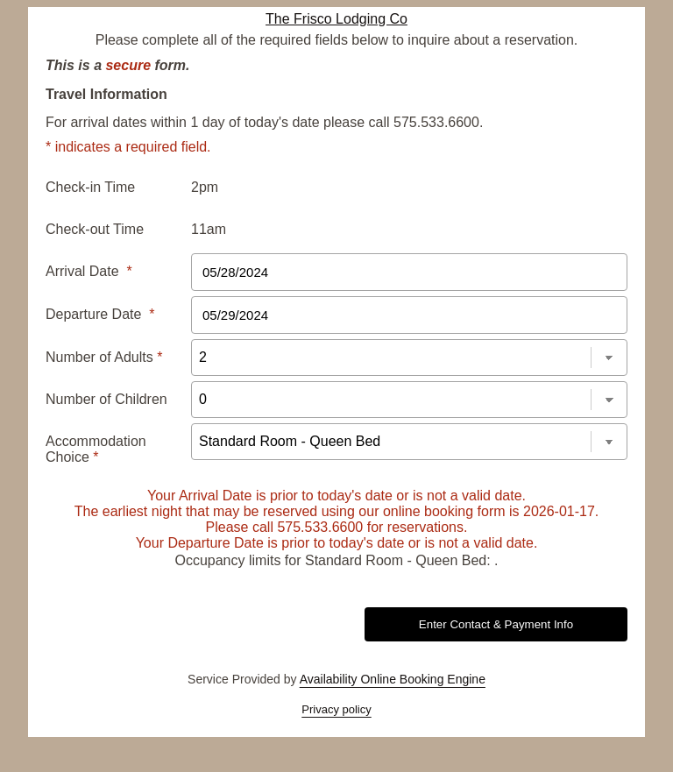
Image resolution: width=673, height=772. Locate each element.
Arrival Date (89, 271)
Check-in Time (90, 187)
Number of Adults (104, 357)
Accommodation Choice (96, 449)
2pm (204, 187)
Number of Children (106, 399)
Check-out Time (95, 229)
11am (208, 229)
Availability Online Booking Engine (392, 679)
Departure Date (100, 314)
